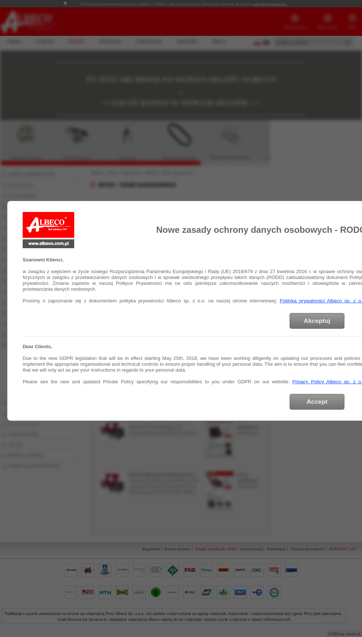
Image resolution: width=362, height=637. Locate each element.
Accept (316, 401)
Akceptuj (317, 320)
